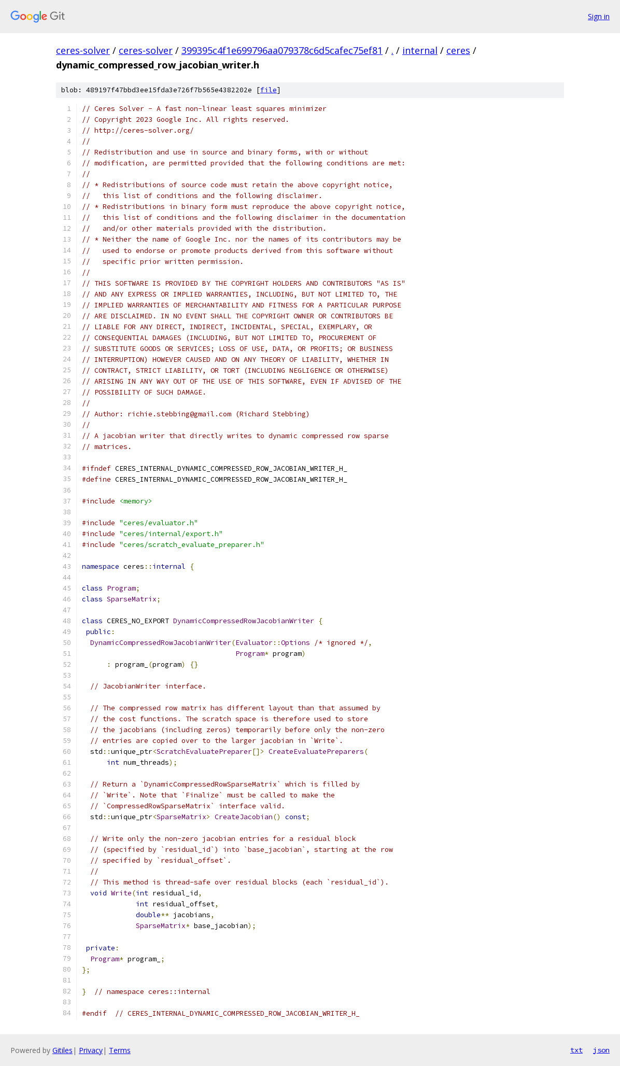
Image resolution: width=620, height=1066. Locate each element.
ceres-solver (83, 50)
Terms (120, 1050)
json (601, 1050)
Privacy (91, 1050)
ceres (458, 50)
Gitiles (62, 1050)
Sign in (599, 16)
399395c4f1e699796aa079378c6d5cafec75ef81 (282, 50)
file (268, 90)
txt (576, 1050)
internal (420, 50)
